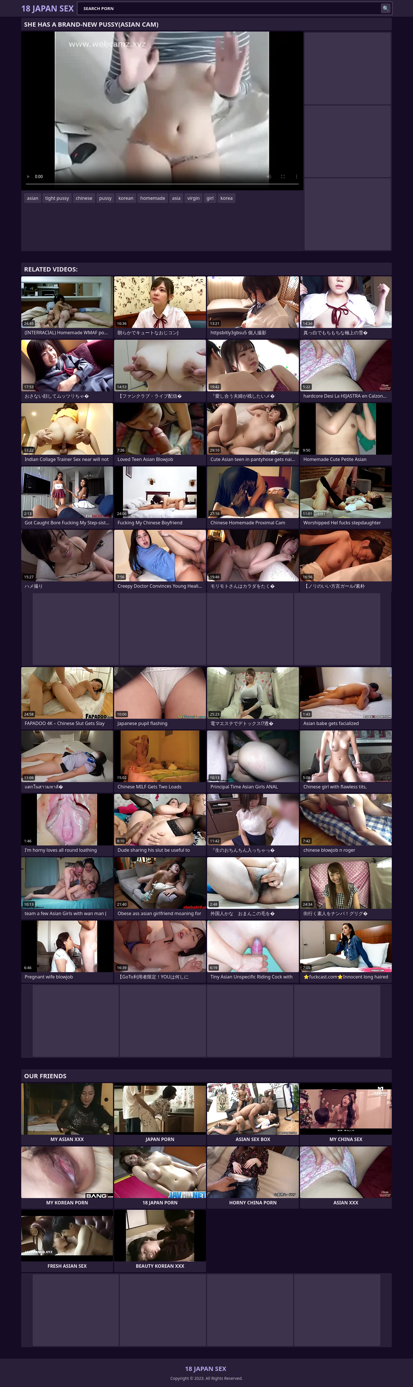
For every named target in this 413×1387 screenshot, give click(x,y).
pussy (105, 198)
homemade (152, 198)
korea (227, 198)
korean (125, 198)
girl (210, 198)
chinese (84, 198)
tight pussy (57, 198)
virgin (193, 198)
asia (176, 198)
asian (32, 198)
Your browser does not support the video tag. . (162, 111)
